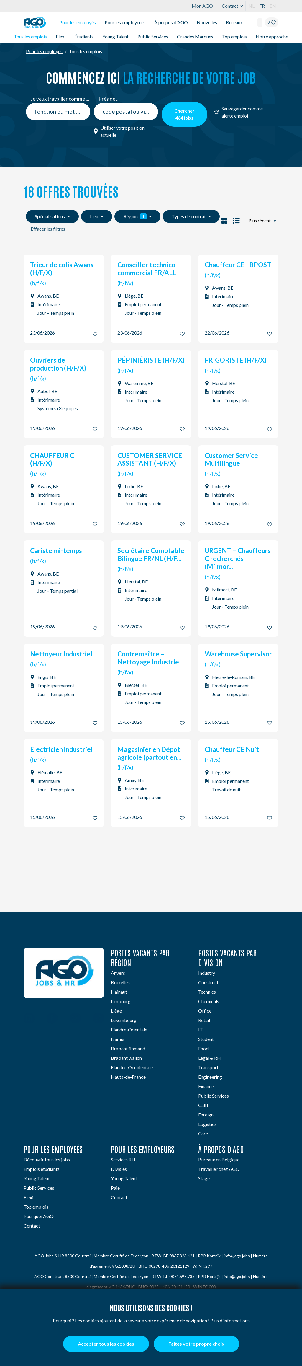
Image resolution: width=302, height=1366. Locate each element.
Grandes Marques (195, 36)
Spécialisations (52, 216)
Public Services (152, 36)
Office (204, 1010)
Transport (208, 1067)
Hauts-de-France (128, 1077)
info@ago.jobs (237, 1255)
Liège (116, 1010)
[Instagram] (75, 1019)
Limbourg (121, 1001)
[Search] (259, 22)
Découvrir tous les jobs (47, 1159)
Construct (208, 982)
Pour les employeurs (125, 22)
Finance (206, 1086)
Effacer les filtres (48, 229)
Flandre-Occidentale (132, 1067)
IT (200, 1029)
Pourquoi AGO (39, 1216)
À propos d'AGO (171, 22)
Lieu (96, 216)
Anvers (118, 973)
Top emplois (234, 36)
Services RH (123, 1159)
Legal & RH (209, 1058)
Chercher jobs (184, 114)
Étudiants (83, 36)
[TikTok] (98, 1019)
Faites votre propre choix (196, 1344)
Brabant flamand (128, 1048)
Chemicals (208, 1001)
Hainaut (119, 992)
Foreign (206, 1114)
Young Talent (115, 36)
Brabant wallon (126, 1058)
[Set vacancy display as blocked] (224, 220)
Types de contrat (191, 216)
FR (262, 6)
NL (251, 6)
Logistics (207, 1124)
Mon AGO (202, 6)
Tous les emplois (30, 36)
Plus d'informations (230, 1320)
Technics (207, 992)
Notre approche (272, 36)
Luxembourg (124, 1020)
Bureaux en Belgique (218, 1159)
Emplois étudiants (42, 1169)
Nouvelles (207, 22)
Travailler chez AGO (218, 1169)
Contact (232, 6)
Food (203, 1048)
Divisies (119, 1169)
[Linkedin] (29, 1019)
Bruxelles (120, 982)
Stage (204, 1178)
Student (206, 1039)
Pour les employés (77, 22)
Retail (204, 1020)
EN (273, 6)
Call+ (203, 1105)
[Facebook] (52, 1019)
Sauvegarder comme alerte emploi (238, 112)
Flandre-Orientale (129, 1029)
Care (203, 1133)
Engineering (210, 1077)
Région (138, 216)
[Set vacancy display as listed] (235, 220)
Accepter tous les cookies (106, 1344)
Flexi (60, 36)
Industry (206, 973)
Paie (115, 1188)
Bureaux (234, 22)
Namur (118, 1039)
